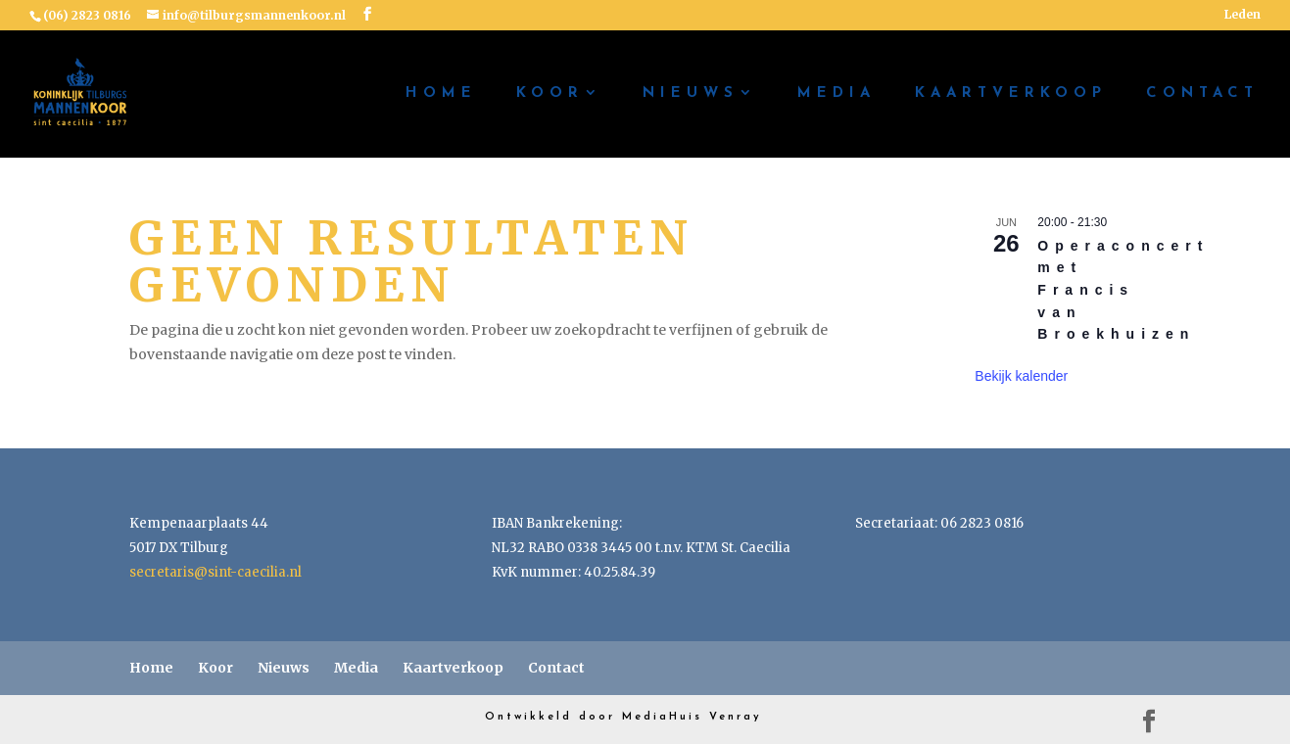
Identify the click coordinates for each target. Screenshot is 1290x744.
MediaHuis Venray (692, 717)
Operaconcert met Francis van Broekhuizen (1123, 290)
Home (441, 94)
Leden (1242, 15)
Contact (1202, 94)
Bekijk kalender (1021, 376)
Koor (550, 94)
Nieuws (691, 94)
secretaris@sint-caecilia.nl (215, 572)
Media (836, 94)
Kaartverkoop (1011, 94)
